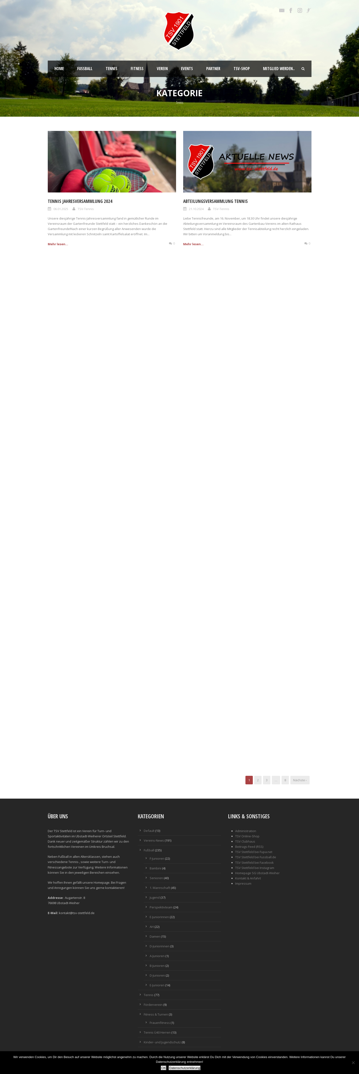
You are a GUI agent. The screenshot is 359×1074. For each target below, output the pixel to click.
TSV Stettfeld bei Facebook (254, 862)
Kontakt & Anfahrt (248, 878)
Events (187, 68)
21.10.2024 (196, 209)
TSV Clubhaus (245, 841)
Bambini (155, 868)
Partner (213, 68)
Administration (245, 831)
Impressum (243, 883)
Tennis (111, 68)
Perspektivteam (161, 907)
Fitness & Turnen (156, 1014)
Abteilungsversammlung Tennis (215, 201)
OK (163, 1068)
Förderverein (153, 1004)
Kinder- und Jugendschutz (162, 1042)
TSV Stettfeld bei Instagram (254, 868)
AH (152, 927)
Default (149, 831)
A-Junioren (157, 956)
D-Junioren (157, 975)
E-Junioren (157, 985)
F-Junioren (157, 858)
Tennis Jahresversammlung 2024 (80, 201)
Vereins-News (154, 840)
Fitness (137, 68)
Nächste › (300, 780)
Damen (155, 936)
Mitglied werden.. (279, 68)
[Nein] (353, 1062)
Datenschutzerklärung (184, 1068)
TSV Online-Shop (247, 836)
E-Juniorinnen (159, 917)
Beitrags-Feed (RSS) (249, 846)
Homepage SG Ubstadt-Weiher (257, 873)
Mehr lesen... (58, 244)
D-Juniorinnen (159, 946)
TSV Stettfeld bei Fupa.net (253, 852)
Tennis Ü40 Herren (157, 1032)
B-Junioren (157, 966)
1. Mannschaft (160, 888)
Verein (162, 68)
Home (59, 68)
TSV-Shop (242, 68)
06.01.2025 (60, 209)
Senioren (156, 878)
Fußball (84, 68)
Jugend (155, 897)
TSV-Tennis (86, 209)
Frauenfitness (160, 1023)
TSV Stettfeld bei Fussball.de (255, 857)
